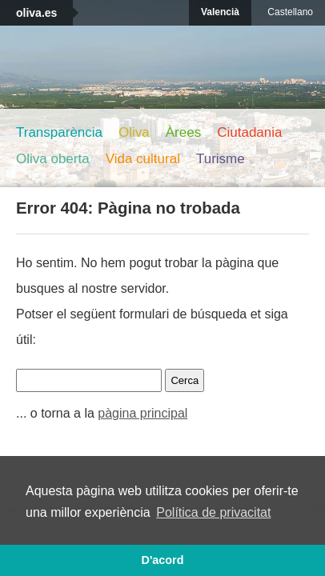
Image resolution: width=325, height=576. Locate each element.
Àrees (183, 132)
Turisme (220, 158)
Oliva (134, 132)
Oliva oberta (53, 158)
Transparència (59, 132)
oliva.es (36, 12)
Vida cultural (143, 158)
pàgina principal (142, 413)
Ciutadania (249, 132)
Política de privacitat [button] (213, 512)
